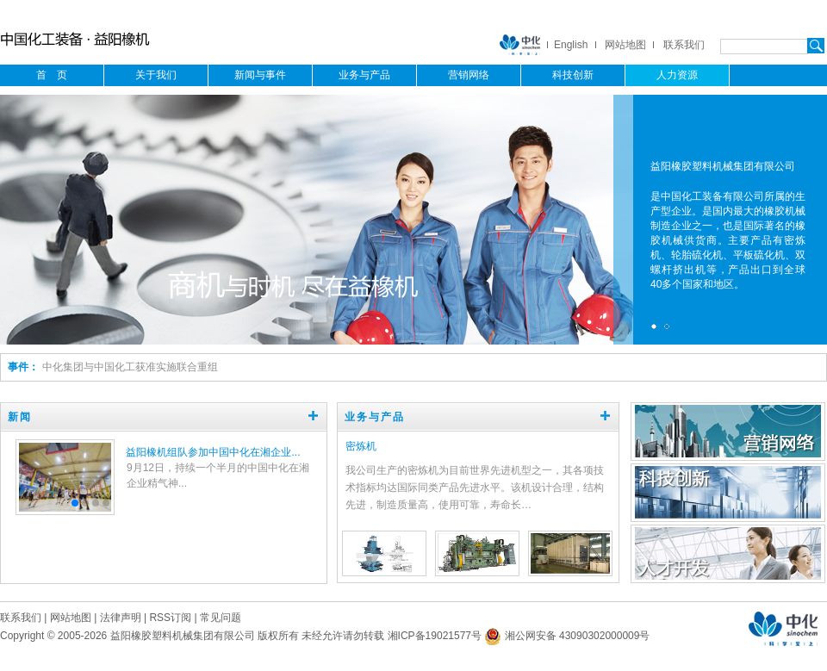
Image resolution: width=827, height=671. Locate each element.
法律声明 (120, 618)
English (571, 45)
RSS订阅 (170, 618)
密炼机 (360, 446)
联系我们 (684, 45)
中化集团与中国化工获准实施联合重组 (130, 367)
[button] (75, 503)
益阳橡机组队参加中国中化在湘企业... (213, 452)
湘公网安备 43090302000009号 (567, 636)
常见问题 (220, 618)
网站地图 (625, 45)
